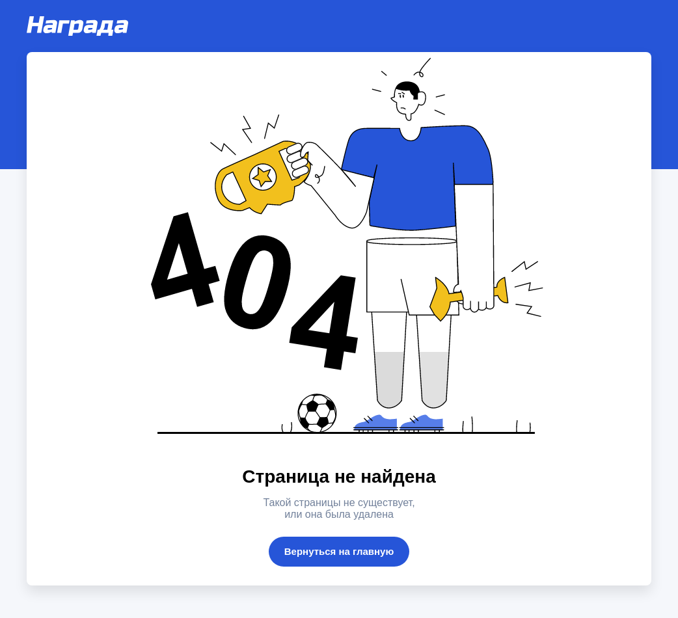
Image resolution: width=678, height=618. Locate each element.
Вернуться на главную (339, 551)
